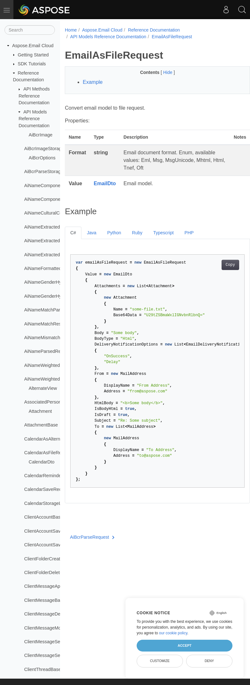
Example (92, 82)
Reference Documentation (154, 30)
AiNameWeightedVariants (50, 379)
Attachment (40, 411)
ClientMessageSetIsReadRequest (58, 655)
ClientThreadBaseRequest (51, 669)
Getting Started (33, 54)
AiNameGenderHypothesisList (55, 296)
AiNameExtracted (42, 227)
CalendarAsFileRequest (48, 452)
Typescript (163, 232)
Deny (209, 661)
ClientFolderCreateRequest (52, 558)
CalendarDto (42, 461)
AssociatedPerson (42, 401)
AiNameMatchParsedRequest (54, 309)
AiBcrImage (40, 134)
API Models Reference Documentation (34, 118)
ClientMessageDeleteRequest (54, 613)
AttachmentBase (41, 424)
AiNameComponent (44, 185)
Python (114, 232)
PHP (189, 232)
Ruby (137, 232)
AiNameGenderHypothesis (51, 282)
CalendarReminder (43, 475)
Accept (184, 645)
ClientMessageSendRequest (53, 641)
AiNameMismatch (42, 337)
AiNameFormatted (43, 268)
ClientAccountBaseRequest (52, 517)
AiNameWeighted (42, 365)
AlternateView (43, 388)
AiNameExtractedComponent (54, 240)
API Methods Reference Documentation (34, 95)
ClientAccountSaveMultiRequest (57, 531)
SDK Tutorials (32, 63)
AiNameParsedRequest (48, 351)
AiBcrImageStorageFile (48, 148)
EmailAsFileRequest (172, 36)
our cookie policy (173, 633)
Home (71, 30)
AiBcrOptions (42, 157)
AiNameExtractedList (45, 254)
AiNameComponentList (48, 199)
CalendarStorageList (45, 503)
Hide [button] (161, 72)
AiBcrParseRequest (92, 537)
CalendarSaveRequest (47, 489)
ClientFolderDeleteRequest (52, 572)
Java (91, 232)
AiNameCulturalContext (48, 212)
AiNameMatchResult (45, 323)
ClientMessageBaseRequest (53, 600)
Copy (217, 265)
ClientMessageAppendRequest (55, 586)
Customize (160, 661)
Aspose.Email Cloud (33, 45)
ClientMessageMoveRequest (53, 627)
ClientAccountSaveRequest (52, 544)
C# (73, 232)
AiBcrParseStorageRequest (52, 171)
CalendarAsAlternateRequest (54, 438)
